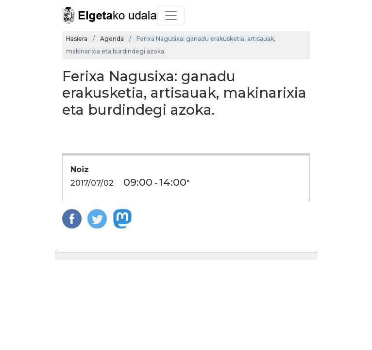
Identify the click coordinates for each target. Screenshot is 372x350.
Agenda (112, 38)
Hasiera (76, 38)
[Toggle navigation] (171, 15)
